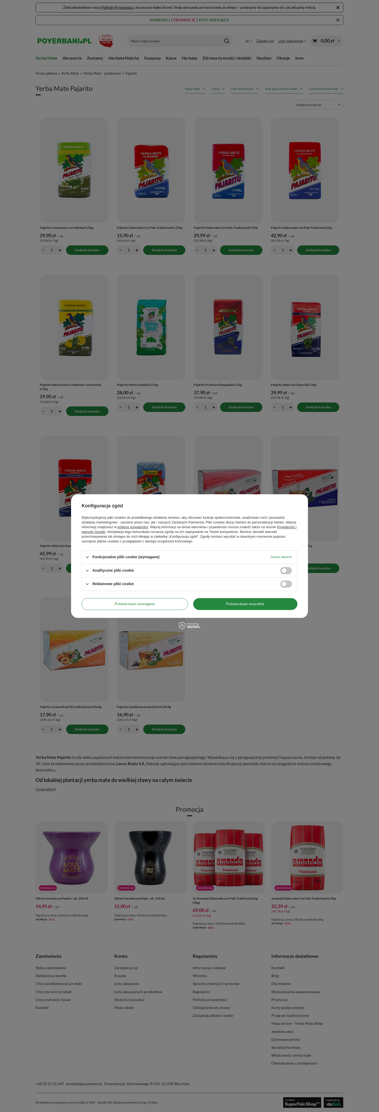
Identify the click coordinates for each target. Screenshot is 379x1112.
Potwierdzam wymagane (135, 603)
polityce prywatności (133, 527)
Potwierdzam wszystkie (245, 603)
